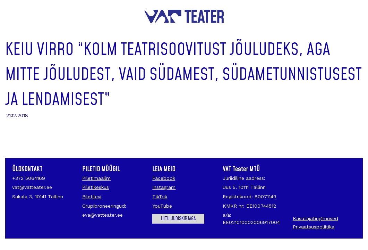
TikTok (159, 196)
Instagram (164, 187)
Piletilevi (91, 196)
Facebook (163, 178)
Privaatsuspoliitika (313, 227)
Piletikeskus (95, 187)
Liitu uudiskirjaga (178, 218)
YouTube (162, 206)
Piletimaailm (96, 178)
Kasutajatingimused (315, 218)
